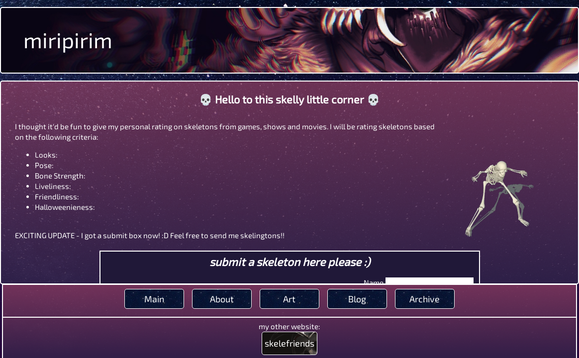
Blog (357, 298)
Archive (424, 298)
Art (289, 298)
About (222, 298)
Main (154, 298)
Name (374, 282)
